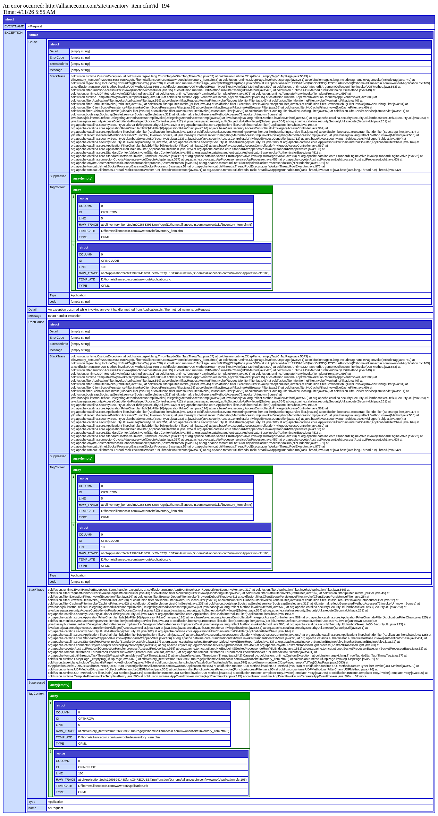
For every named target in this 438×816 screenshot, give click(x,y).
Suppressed (58, 176)
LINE (82, 218)
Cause (32, 42)
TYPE (83, 237)
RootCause (36, 322)
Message (56, 70)
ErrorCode (57, 57)
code (53, 301)
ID (80, 212)
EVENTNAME (14, 26)
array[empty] (82, 178)
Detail (54, 51)
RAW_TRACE (88, 224)
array (77, 189)
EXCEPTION (14, 32)
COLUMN (85, 206)
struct (9, 19)
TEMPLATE (87, 231)
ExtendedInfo (59, 64)
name (32, 808)
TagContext (58, 187)
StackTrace (57, 76)
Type (53, 295)
